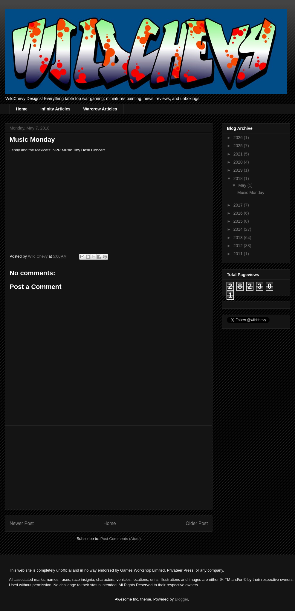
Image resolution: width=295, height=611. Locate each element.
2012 (238, 245)
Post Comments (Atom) (120, 538)
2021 (238, 154)
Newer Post (22, 523)
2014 (238, 229)
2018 (238, 178)
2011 (238, 253)
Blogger (181, 599)
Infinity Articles (55, 109)
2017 (238, 205)
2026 (238, 137)
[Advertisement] (109, 467)
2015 (238, 221)
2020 (238, 162)
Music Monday (250, 192)
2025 (238, 145)
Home (21, 109)
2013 (238, 237)
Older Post (197, 523)
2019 (238, 170)
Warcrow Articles (100, 109)
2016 (238, 213)
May (242, 185)
